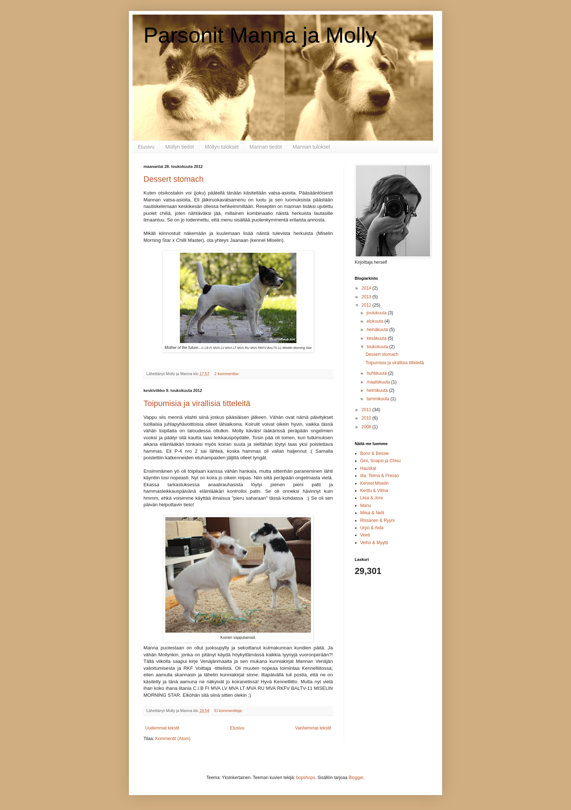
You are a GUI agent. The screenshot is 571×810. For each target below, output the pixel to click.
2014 (367, 288)
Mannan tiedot (265, 147)
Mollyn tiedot (179, 147)
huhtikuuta (377, 373)
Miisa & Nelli (372, 512)
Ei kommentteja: (229, 710)
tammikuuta (378, 398)
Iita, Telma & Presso (379, 475)
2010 (367, 418)
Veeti (365, 535)
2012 (367, 305)
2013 (367, 296)
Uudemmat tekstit (162, 728)
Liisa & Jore (371, 497)
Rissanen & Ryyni (377, 520)
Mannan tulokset (311, 147)
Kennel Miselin (374, 483)
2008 (367, 426)
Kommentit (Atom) (172, 738)
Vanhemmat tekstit (313, 728)
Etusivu (146, 147)
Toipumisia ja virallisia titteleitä (196, 403)
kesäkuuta (377, 338)
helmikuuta (378, 390)
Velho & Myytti (374, 542)
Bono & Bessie (374, 453)
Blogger (355, 777)
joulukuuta (377, 312)
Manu (365, 505)
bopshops (305, 777)
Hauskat (368, 468)
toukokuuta (378, 346)
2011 (367, 409)
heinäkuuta (378, 329)
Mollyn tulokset (222, 147)
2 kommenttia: (227, 373)
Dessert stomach (173, 179)
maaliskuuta (379, 382)
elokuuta (376, 321)
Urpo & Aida (371, 527)
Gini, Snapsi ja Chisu (380, 460)
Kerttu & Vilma (374, 490)
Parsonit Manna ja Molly (260, 35)
